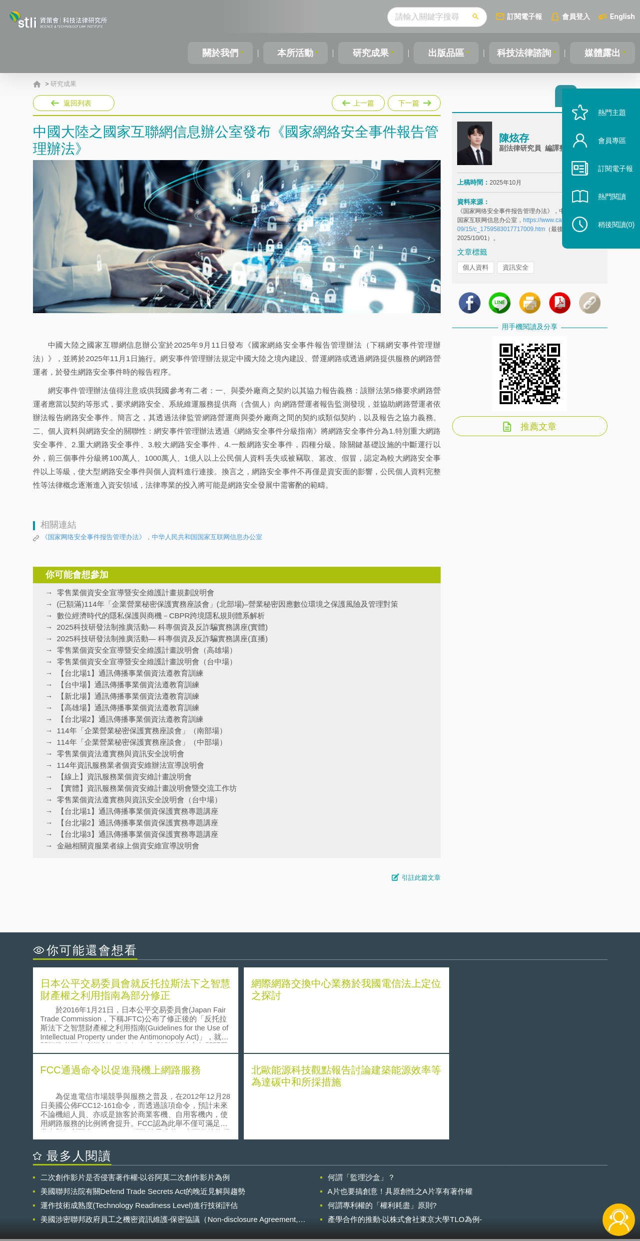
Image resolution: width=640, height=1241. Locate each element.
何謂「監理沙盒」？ (361, 1089)
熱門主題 (606, 126)
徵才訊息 (384, 1186)
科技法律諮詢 (524, 53)
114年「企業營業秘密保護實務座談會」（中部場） (142, 742)
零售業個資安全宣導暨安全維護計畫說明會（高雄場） (147, 650)
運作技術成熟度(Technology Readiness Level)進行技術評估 (139, 1117)
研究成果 (369, 53)
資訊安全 (516, 270)
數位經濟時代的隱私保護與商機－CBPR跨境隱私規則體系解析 (161, 615)
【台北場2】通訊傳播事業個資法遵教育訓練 (130, 719)
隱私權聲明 (326, 1186)
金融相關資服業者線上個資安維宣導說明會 (128, 845)
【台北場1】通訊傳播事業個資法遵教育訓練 (130, 673)
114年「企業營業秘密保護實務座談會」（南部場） (142, 730)
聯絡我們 (323, 1200)
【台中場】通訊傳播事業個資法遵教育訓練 (128, 684)
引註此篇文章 (421, 877)
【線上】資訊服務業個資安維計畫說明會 (124, 776)
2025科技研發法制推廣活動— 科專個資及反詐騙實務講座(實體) (162, 627)
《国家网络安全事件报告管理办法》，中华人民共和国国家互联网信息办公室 (151, 537)
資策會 (463, 1186)
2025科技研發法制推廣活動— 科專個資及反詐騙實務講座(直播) (162, 638)
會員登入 (576, 16)
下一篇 (413, 101)
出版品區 (444, 53)
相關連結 (521, 1186)
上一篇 (358, 101)
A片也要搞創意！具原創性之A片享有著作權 (400, 1103)
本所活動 (295, 53)
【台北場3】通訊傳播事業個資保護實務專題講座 (137, 834)
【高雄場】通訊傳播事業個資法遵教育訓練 (128, 707)
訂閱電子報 (524, 16)
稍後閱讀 (610, 238)
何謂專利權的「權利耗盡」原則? (382, 1117)
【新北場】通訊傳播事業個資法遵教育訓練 (128, 696)
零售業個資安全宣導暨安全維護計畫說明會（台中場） (147, 661)
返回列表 (77, 103)
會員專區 (606, 154)
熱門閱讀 (606, 210)
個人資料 (476, 270)
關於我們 (220, 53)
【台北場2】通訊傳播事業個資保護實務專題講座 (137, 822)
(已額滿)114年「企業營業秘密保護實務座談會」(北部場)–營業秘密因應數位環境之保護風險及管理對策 (227, 604)
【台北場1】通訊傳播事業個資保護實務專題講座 (137, 811)
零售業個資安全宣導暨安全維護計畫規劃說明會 (135, 592)
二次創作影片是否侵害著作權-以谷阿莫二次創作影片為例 (135, 1089)
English (622, 16)
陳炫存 (514, 141)
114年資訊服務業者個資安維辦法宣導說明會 (130, 765)
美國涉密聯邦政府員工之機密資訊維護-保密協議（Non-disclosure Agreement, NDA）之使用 (169, 1131)
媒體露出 (603, 53)
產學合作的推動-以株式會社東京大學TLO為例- (405, 1131)
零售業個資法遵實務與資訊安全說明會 (120, 753)
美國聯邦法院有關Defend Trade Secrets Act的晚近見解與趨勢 (143, 1103)
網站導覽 (384, 1200)
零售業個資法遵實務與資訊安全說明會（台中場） (139, 799)
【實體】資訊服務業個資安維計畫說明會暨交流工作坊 (147, 788)
